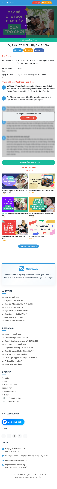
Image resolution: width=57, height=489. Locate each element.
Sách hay (5, 395)
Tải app (36, 3)
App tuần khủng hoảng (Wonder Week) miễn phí (20, 341)
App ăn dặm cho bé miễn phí (12, 361)
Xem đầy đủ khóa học (28, 246)
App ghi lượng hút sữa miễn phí (14, 344)
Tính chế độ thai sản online (12, 317)
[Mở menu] (54, 2)
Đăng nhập (46, 3)
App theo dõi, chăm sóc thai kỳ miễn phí (17, 304)
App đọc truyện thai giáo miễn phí (15, 311)
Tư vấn (18, 50)
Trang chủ (5, 378)
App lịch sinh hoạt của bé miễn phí (15, 338)
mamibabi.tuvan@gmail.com (15, 460)
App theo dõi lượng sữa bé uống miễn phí (17, 351)
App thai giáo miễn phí (10, 297)
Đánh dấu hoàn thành (28, 40)
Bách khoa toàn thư (9, 385)
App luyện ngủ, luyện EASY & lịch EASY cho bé (20, 358)
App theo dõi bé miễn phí (11, 334)
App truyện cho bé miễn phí (12, 364)
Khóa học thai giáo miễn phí (12, 301)
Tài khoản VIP (7, 388)
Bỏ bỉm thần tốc (11, 402)
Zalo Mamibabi (12, 422)
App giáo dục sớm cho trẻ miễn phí (15, 354)
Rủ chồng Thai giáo (12, 398)
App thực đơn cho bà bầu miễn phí (15, 314)
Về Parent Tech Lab (9, 392)
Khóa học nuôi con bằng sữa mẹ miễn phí (17, 348)
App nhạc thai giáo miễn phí (12, 307)
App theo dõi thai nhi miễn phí (13, 321)
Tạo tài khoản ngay (28, 118)
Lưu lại (28, 50)
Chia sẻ (39, 50)
